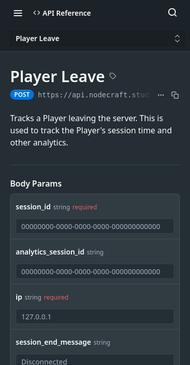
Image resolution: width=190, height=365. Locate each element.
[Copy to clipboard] (175, 95)
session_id (33, 206)
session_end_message (53, 342)
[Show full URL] (161, 95)
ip (19, 297)
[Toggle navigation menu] (17, 12)
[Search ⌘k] (172, 12)
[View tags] (113, 77)
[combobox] (95, 226)
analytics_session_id (50, 252)
